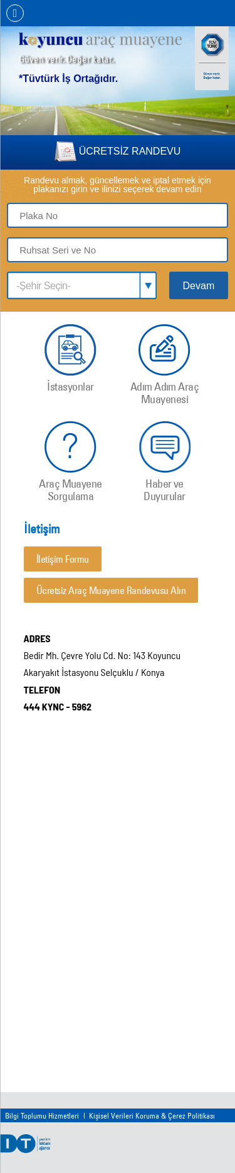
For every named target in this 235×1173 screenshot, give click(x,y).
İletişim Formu (62, 559)
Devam (199, 285)
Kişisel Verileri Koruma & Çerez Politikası (152, 1115)
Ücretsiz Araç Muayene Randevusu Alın (111, 590)
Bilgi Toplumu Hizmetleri (42, 1115)
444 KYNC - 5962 (58, 706)
